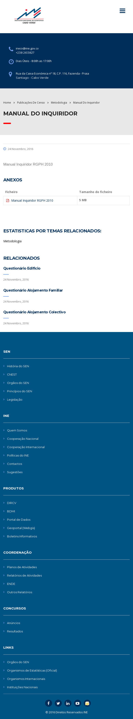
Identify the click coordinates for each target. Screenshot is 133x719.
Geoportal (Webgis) (21, 528)
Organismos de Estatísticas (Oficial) (32, 670)
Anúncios (13, 623)
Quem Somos (17, 430)
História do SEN (18, 366)
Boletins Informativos (22, 536)
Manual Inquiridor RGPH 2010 (32, 200)
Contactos (14, 463)
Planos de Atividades (22, 567)
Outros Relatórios (19, 592)
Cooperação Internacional (26, 447)
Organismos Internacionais (26, 679)
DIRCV (11, 503)
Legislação (14, 399)
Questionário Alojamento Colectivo (34, 312)
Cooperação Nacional (22, 438)
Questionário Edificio (21, 268)
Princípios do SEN (19, 391)
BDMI (11, 511)
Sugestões (14, 472)
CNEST (12, 374)
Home (7, 102)
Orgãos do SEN (18, 383)
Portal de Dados (18, 519)
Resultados (15, 631)
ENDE (11, 584)
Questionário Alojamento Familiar (33, 290)
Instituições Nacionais (22, 687)
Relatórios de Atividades (24, 575)
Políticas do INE (18, 455)
